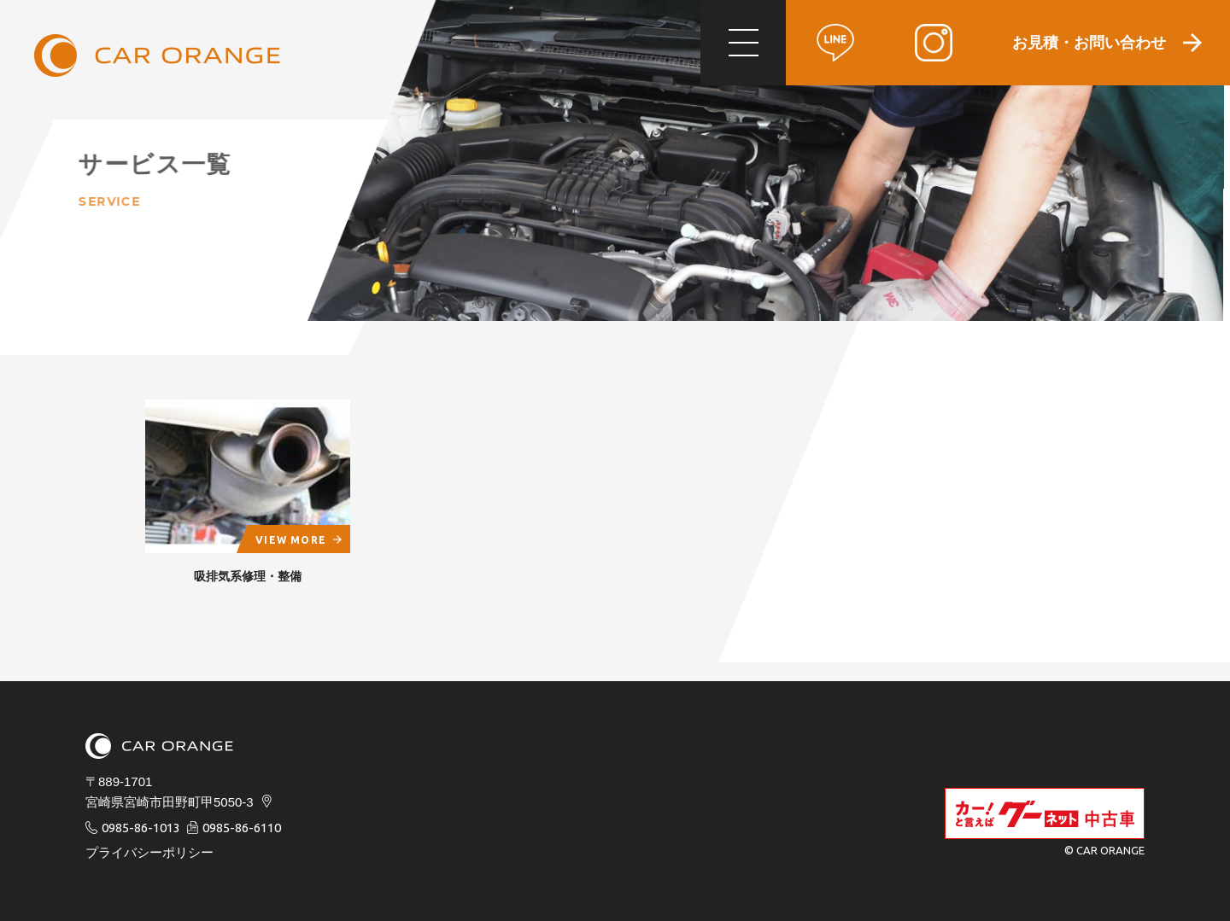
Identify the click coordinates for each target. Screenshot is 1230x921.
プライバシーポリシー (149, 852)
